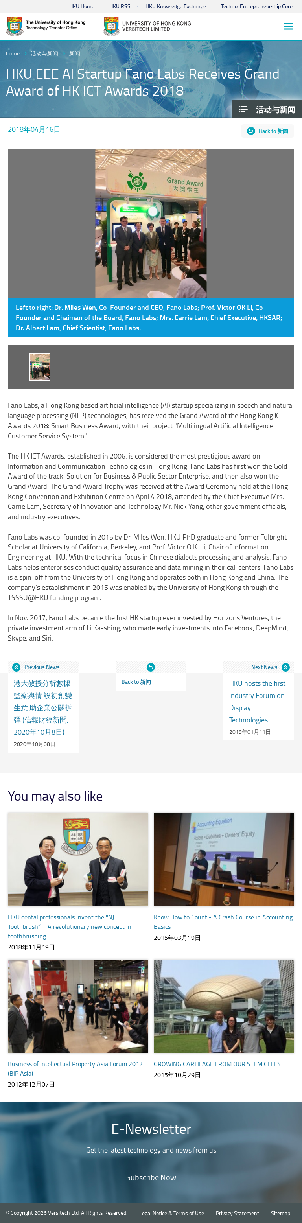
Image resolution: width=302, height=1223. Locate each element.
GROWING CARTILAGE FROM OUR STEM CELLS (217, 1063)
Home (13, 53)
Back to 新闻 (273, 130)
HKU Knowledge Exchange (175, 6)
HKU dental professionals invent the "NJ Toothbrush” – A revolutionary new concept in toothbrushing (69, 926)
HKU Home (81, 6)
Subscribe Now (151, 1176)
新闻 (74, 53)
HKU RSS (120, 6)
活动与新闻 (44, 53)
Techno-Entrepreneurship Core (257, 6)
